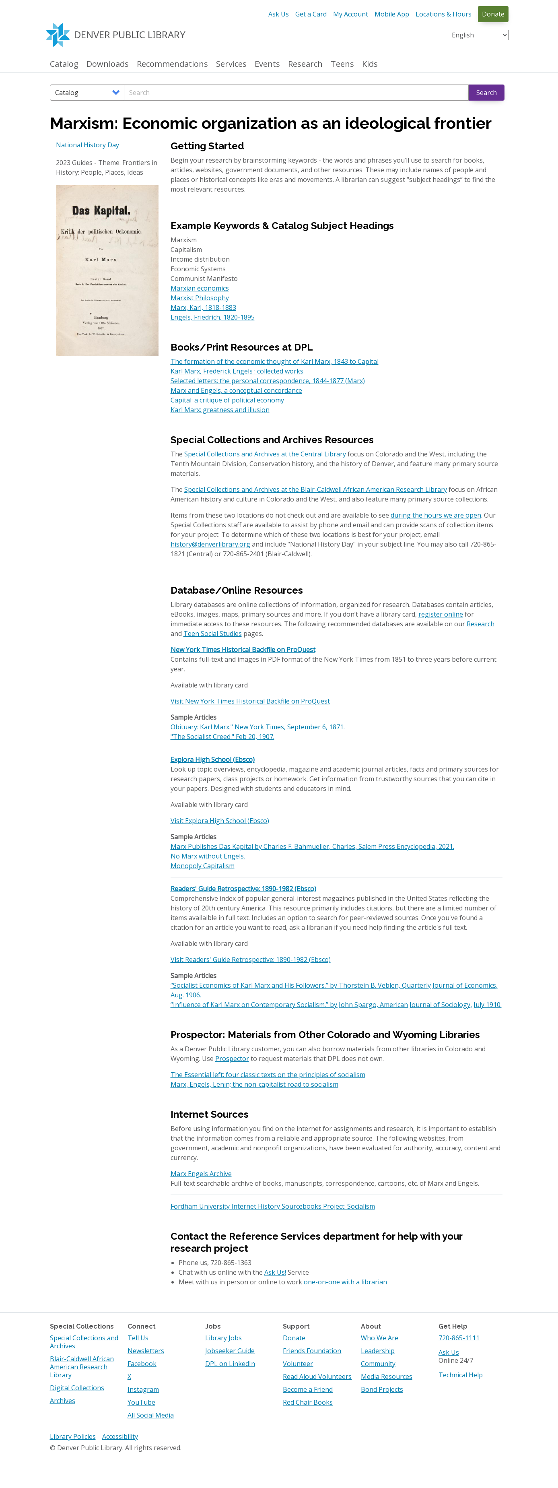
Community (378, 1363)
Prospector (232, 1058)
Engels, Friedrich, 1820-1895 (213, 317)
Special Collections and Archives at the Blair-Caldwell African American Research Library (315, 489)
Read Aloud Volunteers (317, 1376)
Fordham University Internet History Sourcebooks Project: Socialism (273, 1206)
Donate (493, 14)
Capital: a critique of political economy (227, 400)
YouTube (141, 1402)
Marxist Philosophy (200, 297)
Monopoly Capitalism (203, 865)
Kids (370, 64)
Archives (62, 1400)
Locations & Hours (444, 14)
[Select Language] (479, 35)
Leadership (378, 1350)
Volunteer (298, 1363)
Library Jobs (223, 1337)
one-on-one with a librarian (345, 1281)
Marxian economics (200, 288)
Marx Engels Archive (201, 1173)
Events (267, 64)
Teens (342, 64)
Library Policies (73, 1436)
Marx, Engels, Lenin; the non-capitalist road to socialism (254, 1084)
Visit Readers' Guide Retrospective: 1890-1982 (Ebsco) (251, 959)
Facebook (142, 1363)
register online (440, 614)
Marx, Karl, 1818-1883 (203, 307)
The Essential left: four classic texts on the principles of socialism (268, 1074)
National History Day (87, 144)
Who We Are (379, 1337)
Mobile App (392, 14)
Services (231, 64)
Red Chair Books (308, 1402)
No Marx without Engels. (208, 856)
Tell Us (138, 1337)
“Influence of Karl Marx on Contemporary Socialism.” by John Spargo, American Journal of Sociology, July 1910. (336, 1004)
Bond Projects (382, 1389)
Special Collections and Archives (84, 1341)
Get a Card (311, 14)
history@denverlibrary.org (210, 544)
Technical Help (461, 1374)
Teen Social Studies (212, 633)
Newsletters (146, 1350)
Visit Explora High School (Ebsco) (220, 820)
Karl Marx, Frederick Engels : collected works (237, 371)
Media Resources (386, 1376)
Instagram (143, 1389)
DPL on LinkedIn (230, 1363)
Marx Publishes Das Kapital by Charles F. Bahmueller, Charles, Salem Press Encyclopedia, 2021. (312, 846)
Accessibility (120, 1436)
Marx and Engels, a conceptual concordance (236, 390)
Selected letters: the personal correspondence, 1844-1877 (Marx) (268, 380)
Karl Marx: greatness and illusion (220, 409)
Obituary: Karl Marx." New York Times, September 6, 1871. (258, 726)
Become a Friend (308, 1389)
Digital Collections (77, 1387)
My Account (350, 14)
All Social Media (151, 1415)
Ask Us (278, 14)
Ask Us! (275, 1272)
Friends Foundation (312, 1350)
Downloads (107, 64)
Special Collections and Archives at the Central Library (265, 454)
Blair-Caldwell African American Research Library (82, 1366)
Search (486, 92)
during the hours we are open (436, 515)
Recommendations (172, 64)
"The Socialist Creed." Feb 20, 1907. (222, 736)
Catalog (64, 64)
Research (305, 64)
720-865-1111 (459, 1337)
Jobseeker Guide (230, 1350)
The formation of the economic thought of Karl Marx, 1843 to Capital (275, 361)
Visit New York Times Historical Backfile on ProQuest (250, 701)
